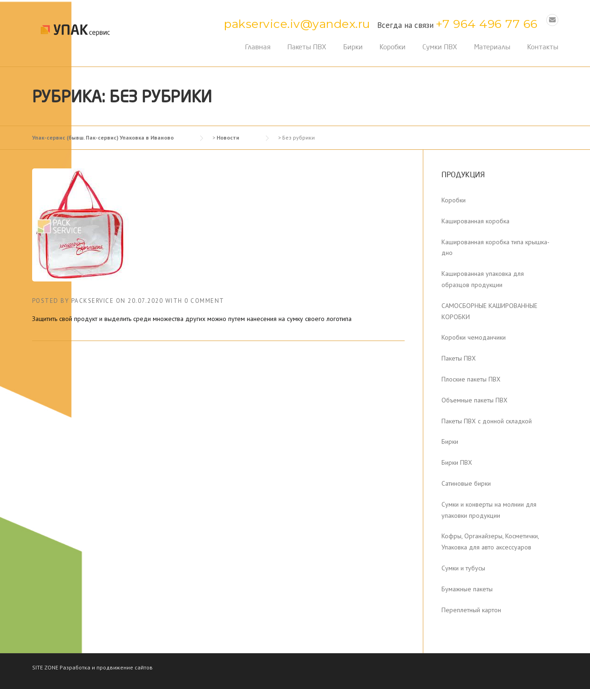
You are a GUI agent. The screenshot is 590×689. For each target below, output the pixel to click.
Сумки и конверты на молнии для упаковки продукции (488, 510)
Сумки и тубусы (463, 568)
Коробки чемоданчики (473, 337)
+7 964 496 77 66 (487, 24)
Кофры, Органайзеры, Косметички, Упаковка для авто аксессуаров (490, 541)
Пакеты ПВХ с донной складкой (486, 421)
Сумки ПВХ (439, 46)
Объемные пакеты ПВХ (474, 400)
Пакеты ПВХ (306, 46)
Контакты (542, 46)
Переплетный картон (471, 610)
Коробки (393, 46)
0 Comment (204, 301)
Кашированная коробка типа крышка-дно (495, 247)
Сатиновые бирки (466, 483)
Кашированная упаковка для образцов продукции (482, 279)
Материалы (492, 46)
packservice (92, 301)
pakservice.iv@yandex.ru (297, 24)
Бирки (353, 46)
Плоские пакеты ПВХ (471, 379)
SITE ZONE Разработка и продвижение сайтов (92, 667)
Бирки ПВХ (456, 462)
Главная (258, 46)
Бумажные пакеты (467, 589)
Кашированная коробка (475, 221)
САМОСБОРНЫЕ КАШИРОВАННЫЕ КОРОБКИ (489, 311)
